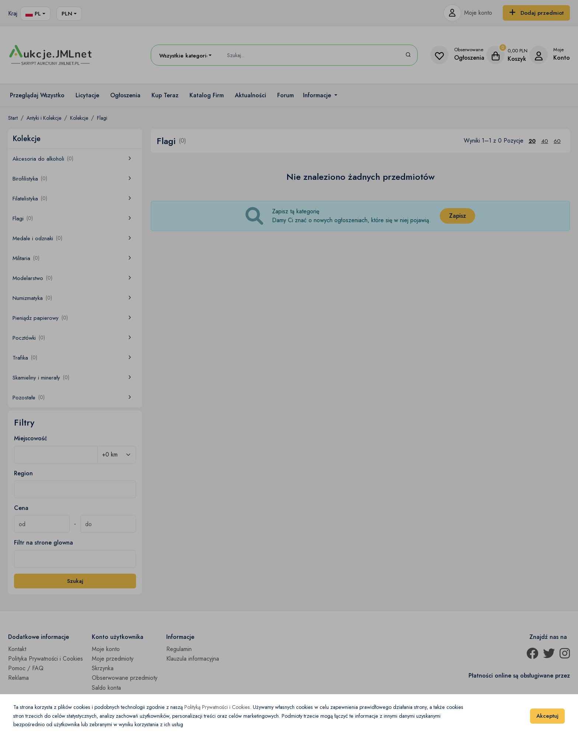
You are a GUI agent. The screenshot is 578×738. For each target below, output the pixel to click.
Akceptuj (547, 716)
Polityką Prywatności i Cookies (217, 707)
